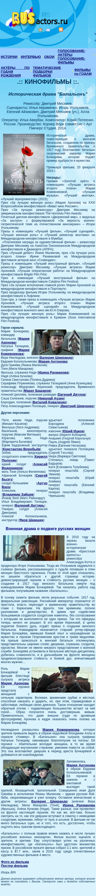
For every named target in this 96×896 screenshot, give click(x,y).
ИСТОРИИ (9, 57)
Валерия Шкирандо (56, 357)
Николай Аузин (51, 398)
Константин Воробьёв (21, 449)
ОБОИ (49, 57)
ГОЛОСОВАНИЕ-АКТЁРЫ (72, 53)
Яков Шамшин (31, 520)
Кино (37, 16)
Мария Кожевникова (15, 352)
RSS (61, 29)
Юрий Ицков (73, 431)
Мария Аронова (15, 340)
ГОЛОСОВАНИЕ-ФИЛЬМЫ (72, 60)
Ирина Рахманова (53, 372)
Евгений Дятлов (71, 394)
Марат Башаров (37, 391)
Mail (48, 30)
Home (40, 30)
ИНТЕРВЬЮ (31, 57)
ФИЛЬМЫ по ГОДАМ (83, 72)
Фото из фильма (15, 862)
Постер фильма (14, 866)
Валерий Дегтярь (29, 505)
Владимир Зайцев (18, 494)
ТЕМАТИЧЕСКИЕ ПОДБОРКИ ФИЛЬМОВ (47, 71)
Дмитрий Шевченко (77, 406)
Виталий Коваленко (49, 402)
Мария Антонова (53, 361)
